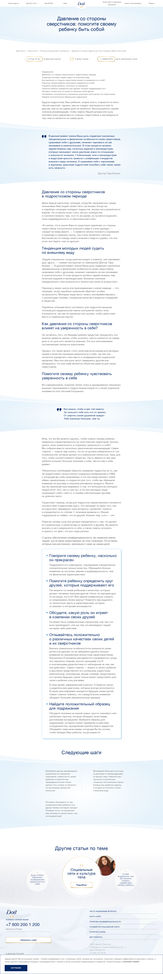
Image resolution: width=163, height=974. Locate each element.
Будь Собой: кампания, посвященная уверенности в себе (37, 879)
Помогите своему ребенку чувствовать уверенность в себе (68, 83)
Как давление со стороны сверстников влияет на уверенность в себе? (73, 80)
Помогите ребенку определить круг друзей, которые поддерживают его (74, 88)
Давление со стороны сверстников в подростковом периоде (69, 75)
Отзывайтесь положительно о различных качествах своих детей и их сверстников (78, 94)
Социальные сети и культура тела (81, 873)
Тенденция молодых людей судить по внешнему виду (65, 77)
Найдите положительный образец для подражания (64, 97)
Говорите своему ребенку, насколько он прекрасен (65, 86)
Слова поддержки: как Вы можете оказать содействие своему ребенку (125, 879)
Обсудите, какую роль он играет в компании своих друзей (68, 91)
